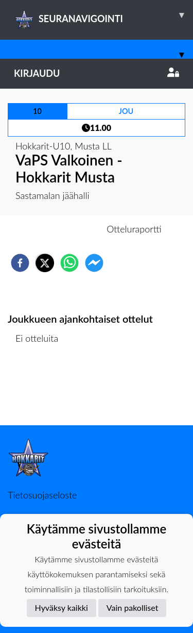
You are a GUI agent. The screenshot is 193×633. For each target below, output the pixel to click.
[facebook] (20, 263)
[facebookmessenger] (94, 263)
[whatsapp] (69, 263)
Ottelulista (41, 390)
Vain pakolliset (133, 607)
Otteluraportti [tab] (134, 229)
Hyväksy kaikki (61, 607)
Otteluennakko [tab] (60, 229)
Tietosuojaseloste (42, 495)
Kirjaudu (96, 73)
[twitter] (45, 263)
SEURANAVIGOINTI (103, 15)
